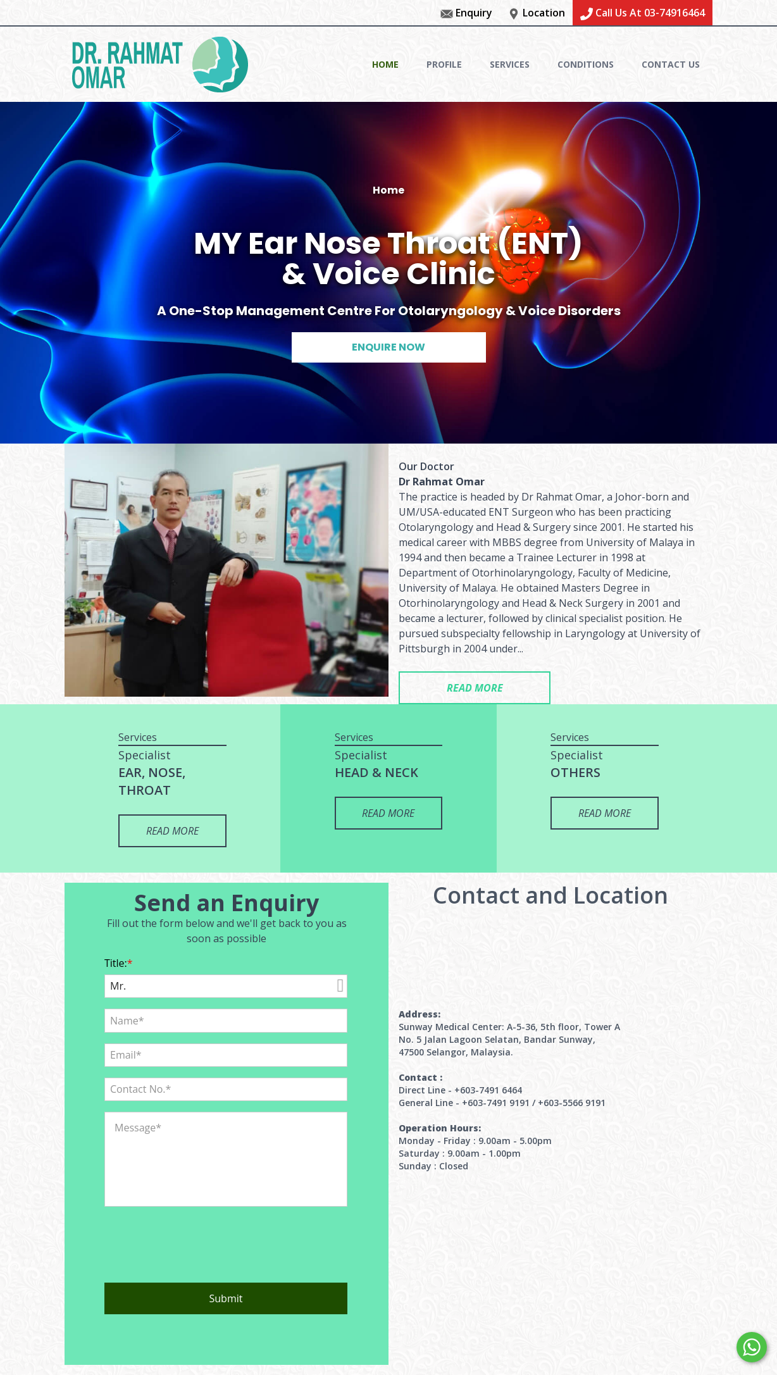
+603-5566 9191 (572, 1103)
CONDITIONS (585, 64)
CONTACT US (671, 64)
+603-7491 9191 (496, 1103)
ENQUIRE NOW (388, 347)
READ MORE (475, 688)
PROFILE (444, 64)
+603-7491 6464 (488, 1090)
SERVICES (510, 64)
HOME (385, 64)
